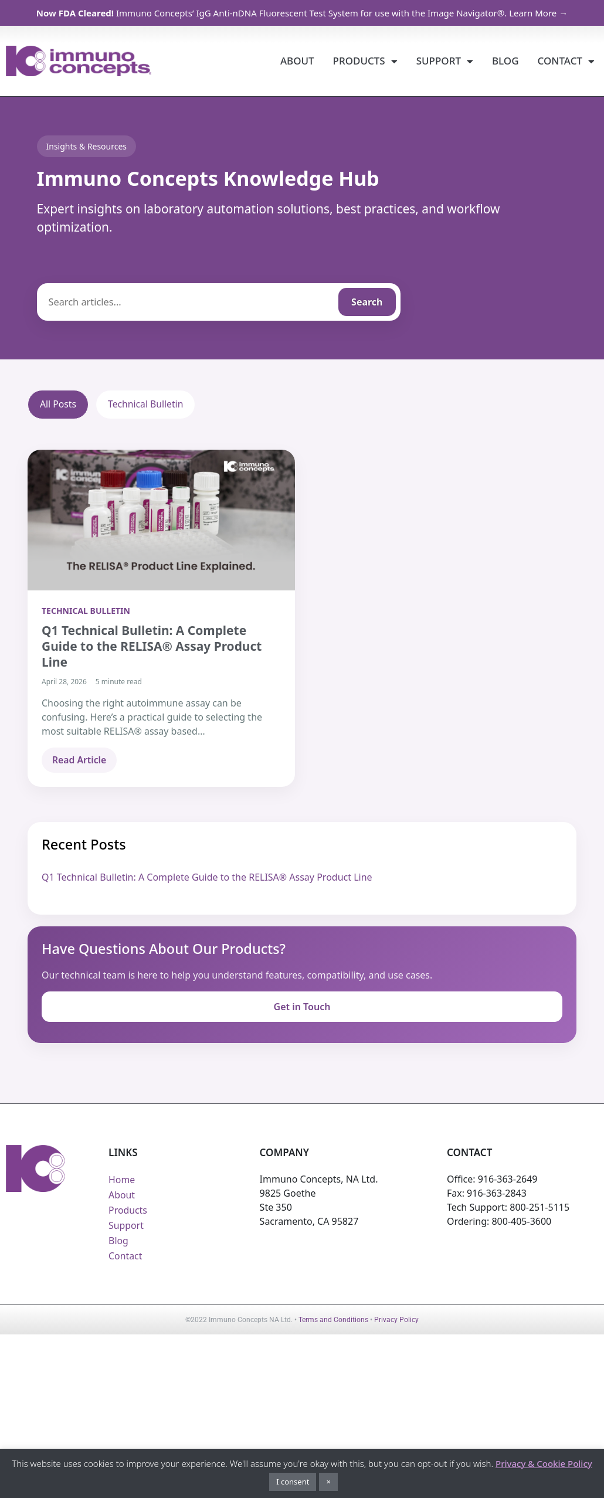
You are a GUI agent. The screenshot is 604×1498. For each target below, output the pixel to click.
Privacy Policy (396, 1320)
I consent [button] (292, 1481)
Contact (566, 61)
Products (365, 61)
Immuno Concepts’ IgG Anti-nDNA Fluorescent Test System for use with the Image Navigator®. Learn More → (302, 13)
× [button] (328, 1481)
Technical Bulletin (146, 404)
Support (444, 61)
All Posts (58, 404)
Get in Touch (302, 1006)
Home (121, 1180)
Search (366, 301)
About (297, 60)
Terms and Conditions (333, 1320)
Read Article (79, 760)
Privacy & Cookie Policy (544, 1463)
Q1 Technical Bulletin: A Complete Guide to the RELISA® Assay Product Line (207, 877)
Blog (505, 60)
